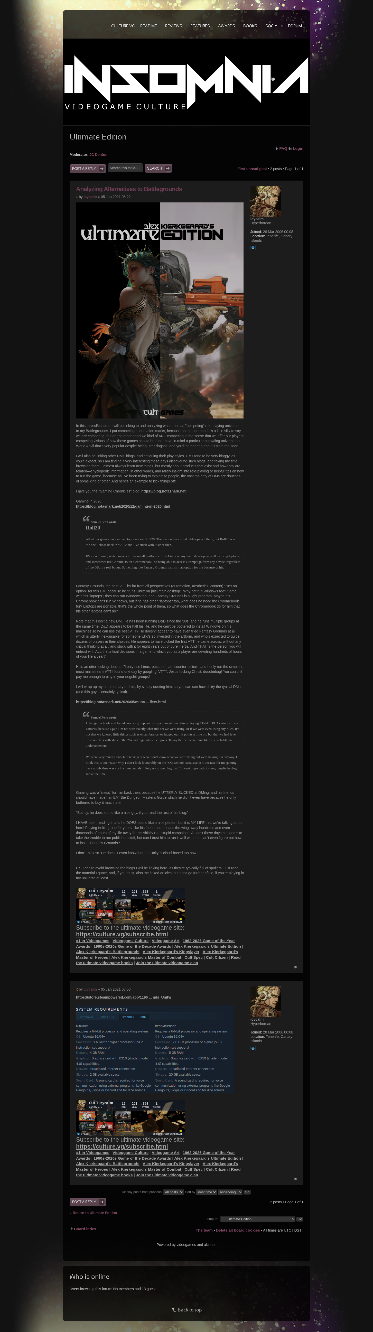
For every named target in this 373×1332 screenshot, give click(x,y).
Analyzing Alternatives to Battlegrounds (129, 188)
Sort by (201, 1192)
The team (204, 1230)
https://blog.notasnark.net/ (163, 491)
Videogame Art (166, 940)
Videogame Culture (130, 940)
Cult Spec (193, 957)
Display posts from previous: (153, 1192)
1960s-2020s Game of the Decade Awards (132, 946)
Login (298, 148)
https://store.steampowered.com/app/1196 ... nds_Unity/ (123, 997)
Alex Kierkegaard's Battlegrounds (107, 951)
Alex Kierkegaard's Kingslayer (171, 951)
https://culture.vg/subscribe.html (122, 934)
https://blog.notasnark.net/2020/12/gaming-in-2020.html (123, 506)
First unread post (252, 169)
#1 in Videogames (92, 940)
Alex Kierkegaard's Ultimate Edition (207, 946)
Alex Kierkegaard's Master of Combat (146, 957)
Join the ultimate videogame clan (167, 963)
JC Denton (98, 155)
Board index (85, 1229)
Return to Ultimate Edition (95, 1213)
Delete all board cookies (238, 1230)
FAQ (283, 148)
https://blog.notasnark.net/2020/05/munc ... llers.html (121, 702)
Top (295, 967)
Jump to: (212, 1219)
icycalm (90, 197)
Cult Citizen (217, 957)
